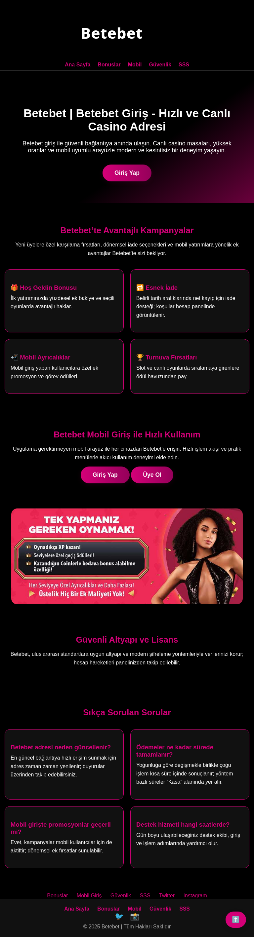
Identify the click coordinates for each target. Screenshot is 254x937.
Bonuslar (109, 64)
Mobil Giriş (89, 895)
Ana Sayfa (77, 64)
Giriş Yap (127, 172)
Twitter (167, 895)
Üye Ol (152, 474)
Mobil (135, 64)
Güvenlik (160, 64)
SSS (184, 64)
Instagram (195, 895)
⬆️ (236, 919)
